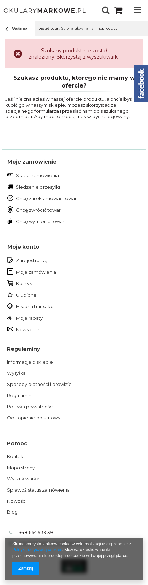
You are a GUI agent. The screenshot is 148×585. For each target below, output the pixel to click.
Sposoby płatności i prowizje (39, 384)
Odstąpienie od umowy (33, 417)
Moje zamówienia (36, 272)
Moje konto (23, 246)
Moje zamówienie (31, 161)
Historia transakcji (35, 306)
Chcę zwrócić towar (38, 210)
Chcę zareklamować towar (46, 198)
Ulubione (26, 295)
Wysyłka (16, 373)
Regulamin (19, 395)
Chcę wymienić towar (40, 221)
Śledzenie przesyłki (38, 187)
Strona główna (74, 28)
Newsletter (28, 329)
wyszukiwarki (103, 57)
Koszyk (24, 283)
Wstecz (16, 29)
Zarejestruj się (31, 260)
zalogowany (115, 116)
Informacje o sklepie (30, 362)
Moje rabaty (29, 318)
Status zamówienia (37, 175)
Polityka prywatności (30, 406)
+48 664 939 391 (36, 532)
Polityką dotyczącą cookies (37, 549)
